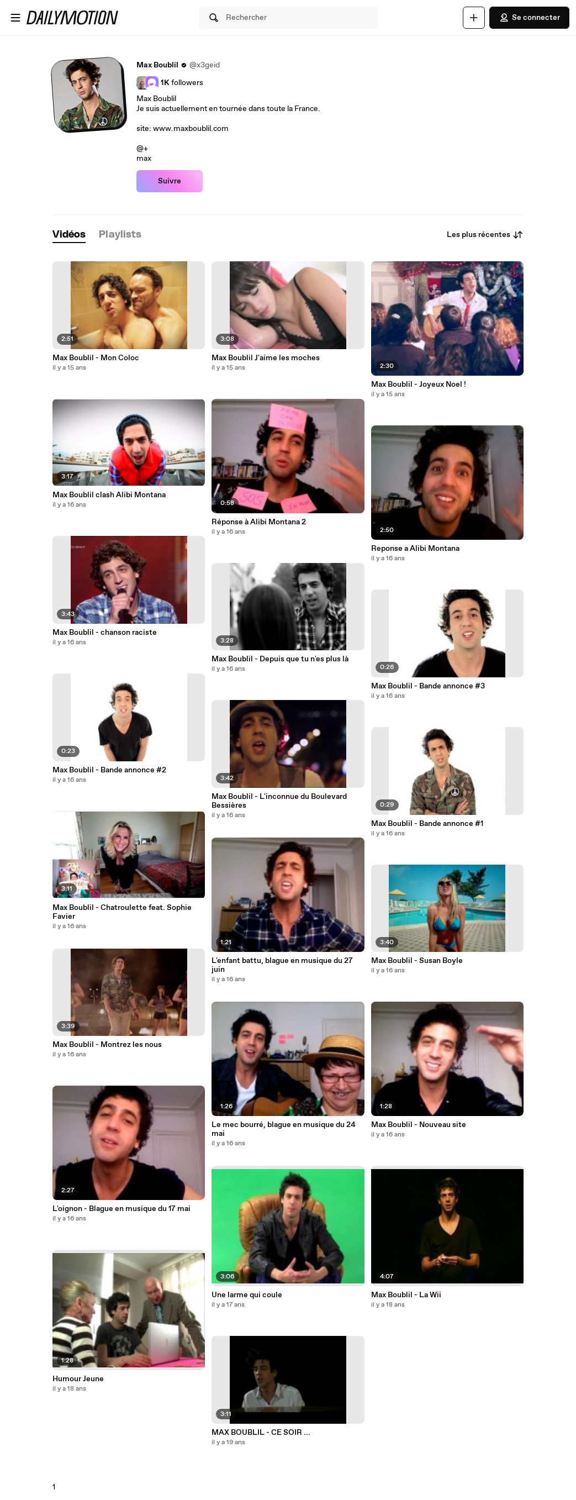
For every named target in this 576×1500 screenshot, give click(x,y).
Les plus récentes (485, 234)
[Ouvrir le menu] (15, 18)
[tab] (69, 235)
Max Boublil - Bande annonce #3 (428, 686)
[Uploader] (474, 18)
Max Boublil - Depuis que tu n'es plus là (280, 659)
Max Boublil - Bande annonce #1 (427, 823)
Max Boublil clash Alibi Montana (109, 495)
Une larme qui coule (247, 1295)
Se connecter (529, 17)
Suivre (169, 181)
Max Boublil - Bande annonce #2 (109, 770)
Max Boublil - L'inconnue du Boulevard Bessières (279, 801)
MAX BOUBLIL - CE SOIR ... (261, 1432)
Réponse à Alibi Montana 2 (259, 522)
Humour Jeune (78, 1379)
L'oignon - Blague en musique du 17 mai (121, 1208)
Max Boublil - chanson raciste (104, 632)
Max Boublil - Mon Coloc (95, 358)
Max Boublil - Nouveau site (418, 1124)
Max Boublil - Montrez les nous (107, 1044)
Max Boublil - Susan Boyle (417, 960)
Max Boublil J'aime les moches (266, 358)
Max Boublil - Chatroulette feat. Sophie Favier (122, 912)
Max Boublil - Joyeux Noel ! (418, 384)
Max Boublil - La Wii (406, 1295)
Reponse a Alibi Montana (415, 548)
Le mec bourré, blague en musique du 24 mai (284, 1129)
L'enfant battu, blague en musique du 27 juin (282, 965)
